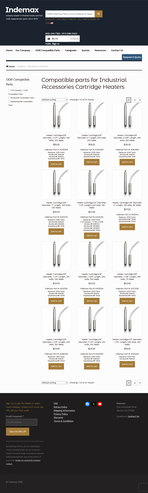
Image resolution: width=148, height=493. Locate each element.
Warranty (58, 417)
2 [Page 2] (134, 100)
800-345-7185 (52, 33)
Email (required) (15, 416)
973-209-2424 (69, 33)
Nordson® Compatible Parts (21, 98)
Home (9, 50)
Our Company (22, 50)
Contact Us (117, 50)
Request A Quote (132, 57)
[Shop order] (54, 99)
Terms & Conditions (63, 421)
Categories (70, 50)
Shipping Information (64, 410)
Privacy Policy (61, 414)
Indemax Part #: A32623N (56, 331)
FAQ (56, 403)
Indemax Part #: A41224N (92, 194)
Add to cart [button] (56, 164)
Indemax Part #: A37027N (56, 194)
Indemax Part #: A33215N (92, 331)
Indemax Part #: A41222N (127, 331)
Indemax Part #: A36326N (127, 127)
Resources (100, 50)
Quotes (85, 50)
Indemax (21, 9)
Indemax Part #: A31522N (92, 265)
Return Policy (60, 407)
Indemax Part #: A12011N (127, 193)
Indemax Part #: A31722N (127, 265)
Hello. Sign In (52, 43)
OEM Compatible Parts (47, 50)
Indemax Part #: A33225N (56, 127)
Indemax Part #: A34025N (92, 127)
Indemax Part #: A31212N (56, 265)
